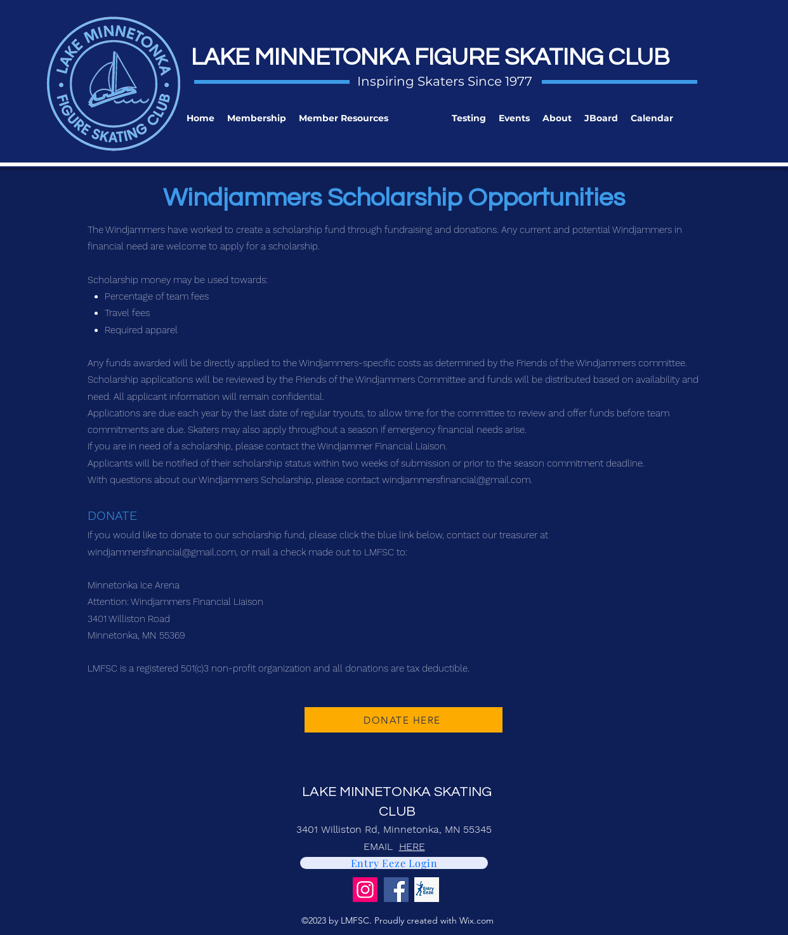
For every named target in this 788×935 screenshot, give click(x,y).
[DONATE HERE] (403, 720)
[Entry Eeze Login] (394, 863)
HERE (412, 846)
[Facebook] (396, 889)
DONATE (112, 515)
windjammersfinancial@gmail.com (456, 480)
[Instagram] (365, 889)
